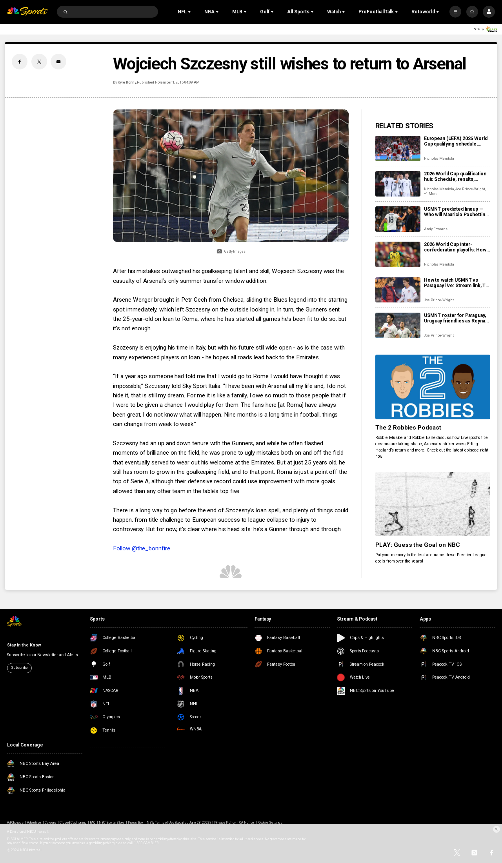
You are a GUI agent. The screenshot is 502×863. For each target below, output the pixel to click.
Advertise (34, 823)
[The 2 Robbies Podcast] (432, 387)
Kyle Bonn (126, 82)
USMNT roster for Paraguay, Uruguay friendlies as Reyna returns (455, 318)
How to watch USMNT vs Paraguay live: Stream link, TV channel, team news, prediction (456, 282)
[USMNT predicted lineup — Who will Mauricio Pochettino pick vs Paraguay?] (397, 219)
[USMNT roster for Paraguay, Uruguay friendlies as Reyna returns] (397, 325)
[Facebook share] (19, 61)
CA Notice (246, 823)
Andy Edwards (435, 229)
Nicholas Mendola (439, 158)
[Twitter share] (39, 61)
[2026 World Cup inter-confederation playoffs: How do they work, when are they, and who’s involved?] (397, 254)
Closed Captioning (73, 823)
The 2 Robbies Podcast (408, 427)
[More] (455, 12)
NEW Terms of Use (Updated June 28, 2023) (179, 823)
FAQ (92, 823)
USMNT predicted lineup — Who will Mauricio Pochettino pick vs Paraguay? (456, 211)
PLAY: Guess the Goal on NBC (417, 544)
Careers (50, 823)
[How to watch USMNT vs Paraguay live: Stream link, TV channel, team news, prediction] (397, 290)
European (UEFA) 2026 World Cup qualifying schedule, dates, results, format (455, 141)
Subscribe (19, 668)
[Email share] (58, 61)
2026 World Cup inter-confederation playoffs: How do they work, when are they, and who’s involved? (455, 247)
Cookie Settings (270, 823)
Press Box (135, 823)
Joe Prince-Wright (470, 189)
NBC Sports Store (112, 823)
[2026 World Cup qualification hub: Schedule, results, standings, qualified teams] (397, 184)
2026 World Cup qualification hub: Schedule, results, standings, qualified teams (455, 176)
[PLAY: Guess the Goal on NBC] (432, 504)
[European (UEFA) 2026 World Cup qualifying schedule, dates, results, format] (397, 148)
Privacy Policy (225, 823)
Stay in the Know (23, 645)
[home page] (27, 12)
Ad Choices (15, 823)
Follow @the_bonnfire (141, 548)
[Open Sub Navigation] (190, 11)
